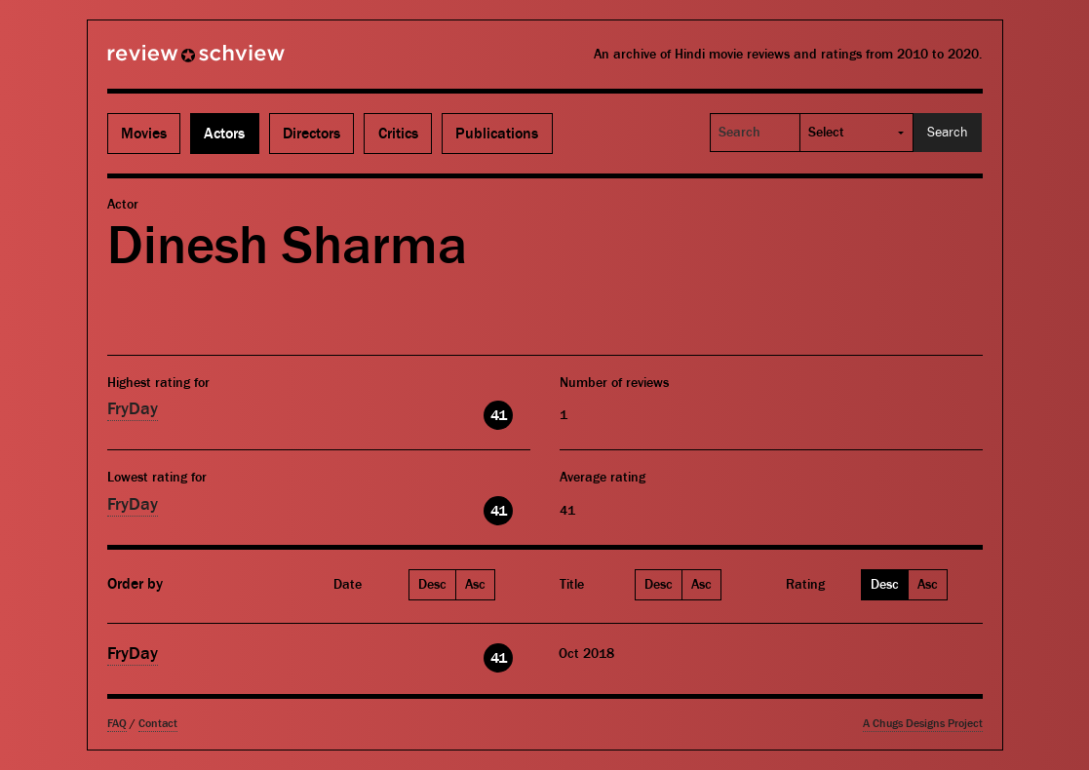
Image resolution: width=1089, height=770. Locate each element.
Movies (144, 133)
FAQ (117, 723)
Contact (157, 723)
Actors (224, 133)
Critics (398, 133)
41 (498, 415)
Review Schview (162, 61)
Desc (432, 585)
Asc (475, 585)
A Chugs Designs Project (923, 723)
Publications (496, 133)
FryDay (132, 409)
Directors (311, 133)
